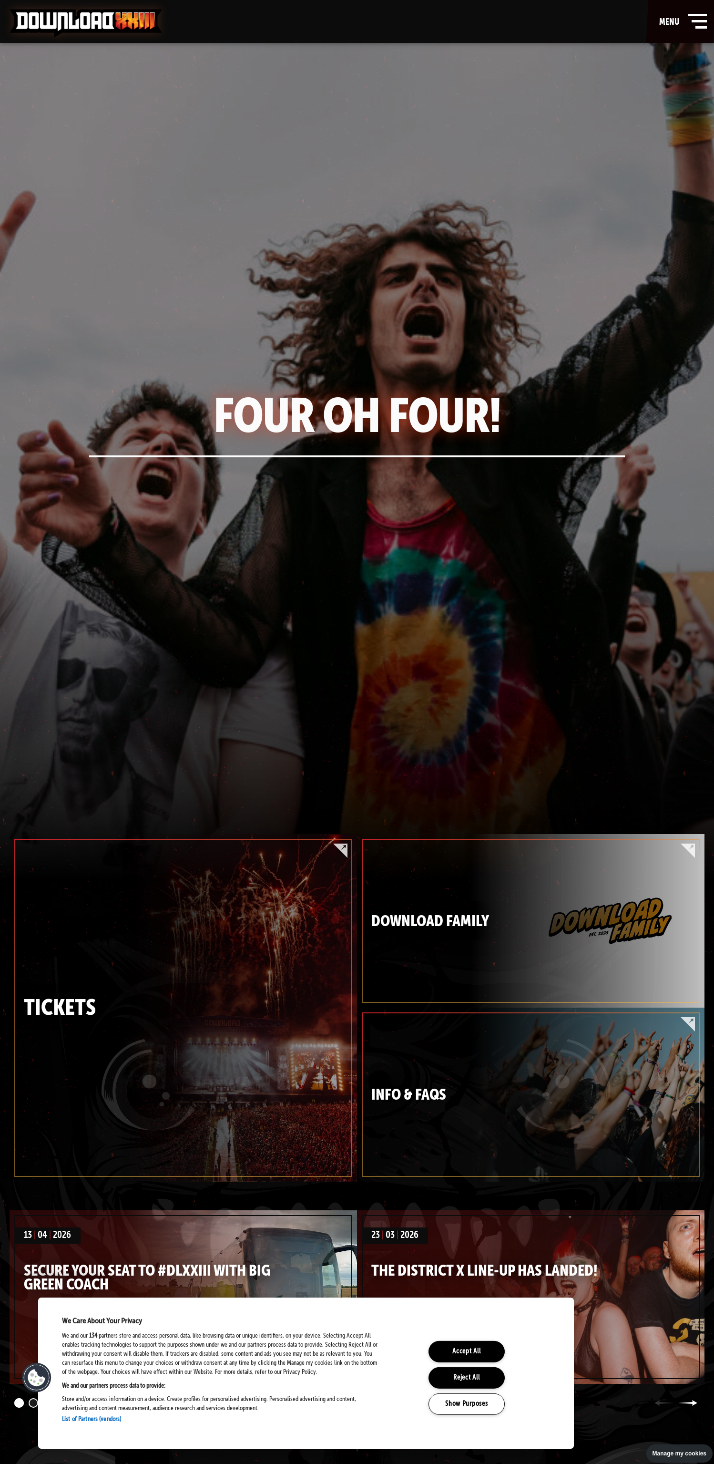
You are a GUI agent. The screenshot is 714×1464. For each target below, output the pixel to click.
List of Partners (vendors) (91, 1419)
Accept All (466, 1351)
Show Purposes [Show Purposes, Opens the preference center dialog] (466, 1403)
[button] (36, 1377)
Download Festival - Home (86, 23)
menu (681, 21)
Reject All (466, 1377)
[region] (306, 1373)
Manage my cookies (679, 1453)
